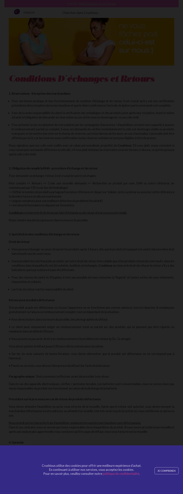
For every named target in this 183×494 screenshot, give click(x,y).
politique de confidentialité (121, 474)
